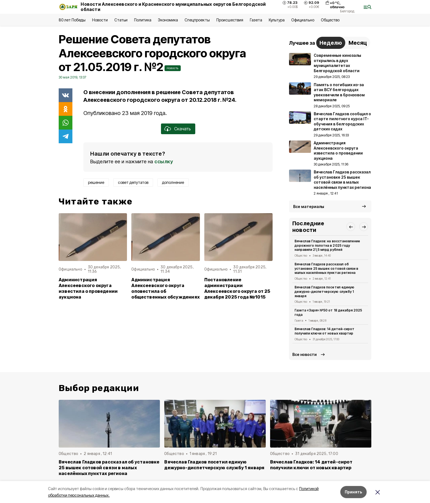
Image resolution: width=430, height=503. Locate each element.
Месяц (358, 43)
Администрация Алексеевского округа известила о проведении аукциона (88, 288)
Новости (100, 20)
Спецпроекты (197, 20)
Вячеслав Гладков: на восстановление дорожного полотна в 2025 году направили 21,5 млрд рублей (327, 245)
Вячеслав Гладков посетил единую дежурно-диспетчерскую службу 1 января (324, 291)
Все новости (304, 354)
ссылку (163, 161)
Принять (353, 492)
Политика (142, 20)
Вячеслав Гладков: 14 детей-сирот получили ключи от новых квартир (324, 331)
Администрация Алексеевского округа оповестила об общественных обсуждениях (165, 288)
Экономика (168, 20)
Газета (256, 20)
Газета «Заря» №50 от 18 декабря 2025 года (328, 312)
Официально (302, 20)
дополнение (173, 182)
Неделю (330, 43)
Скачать (182, 128)
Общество (330, 20)
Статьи (121, 20)
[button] (350, 226)
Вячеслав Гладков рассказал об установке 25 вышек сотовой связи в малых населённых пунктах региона (326, 268)
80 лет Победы (72, 20)
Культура (277, 20)
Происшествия (229, 20)
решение (96, 182)
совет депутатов (133, 182)
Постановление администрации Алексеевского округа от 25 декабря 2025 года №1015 (237, 288)
